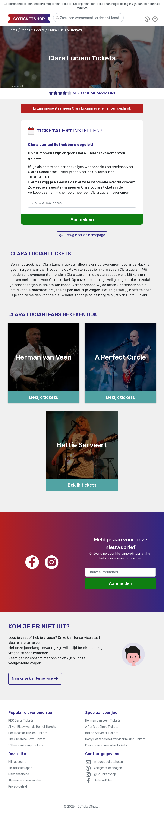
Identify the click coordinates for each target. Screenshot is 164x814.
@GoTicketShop (105, 774)
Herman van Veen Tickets (102, 720)
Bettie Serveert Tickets (101, 733)
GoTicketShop (103, 780)
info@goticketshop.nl (108, 762)
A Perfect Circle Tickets (101, 727)
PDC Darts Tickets (21, 720)
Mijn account (17, 762)
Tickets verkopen (20, 768)
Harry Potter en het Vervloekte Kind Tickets (115, 739)
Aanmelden (82, 219)
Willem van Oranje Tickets (25, 745)
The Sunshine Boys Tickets (26, 739)
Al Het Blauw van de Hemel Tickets (32, 727)
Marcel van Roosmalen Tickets (106, 745)
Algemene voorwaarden (24, 780)
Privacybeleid (17, 786)
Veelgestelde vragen (108, 768)
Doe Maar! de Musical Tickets (27, 733)
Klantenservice (18, 774)
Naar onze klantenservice (35, 678)
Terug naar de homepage (82, 235)
